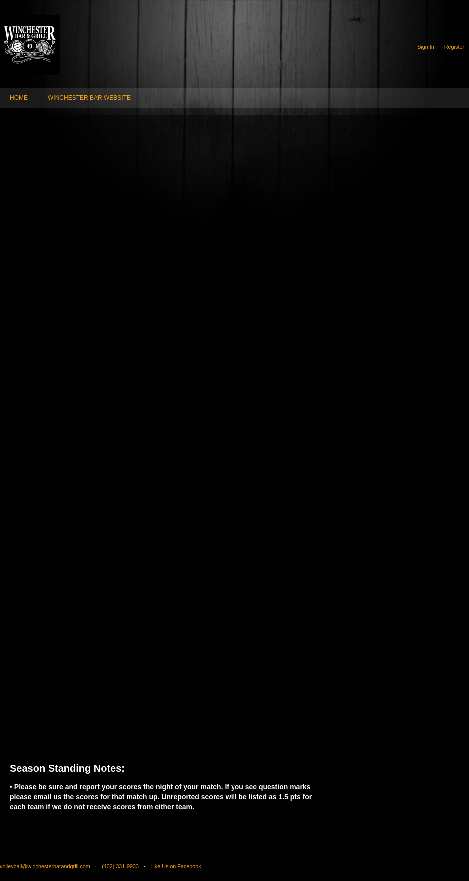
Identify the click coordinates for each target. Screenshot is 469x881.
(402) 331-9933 (120, 866)
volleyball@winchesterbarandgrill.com (45, 866)
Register (454, 47)
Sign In (425, 47)
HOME (19, 97)
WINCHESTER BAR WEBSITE (89, 97)
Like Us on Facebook (175, 866)
